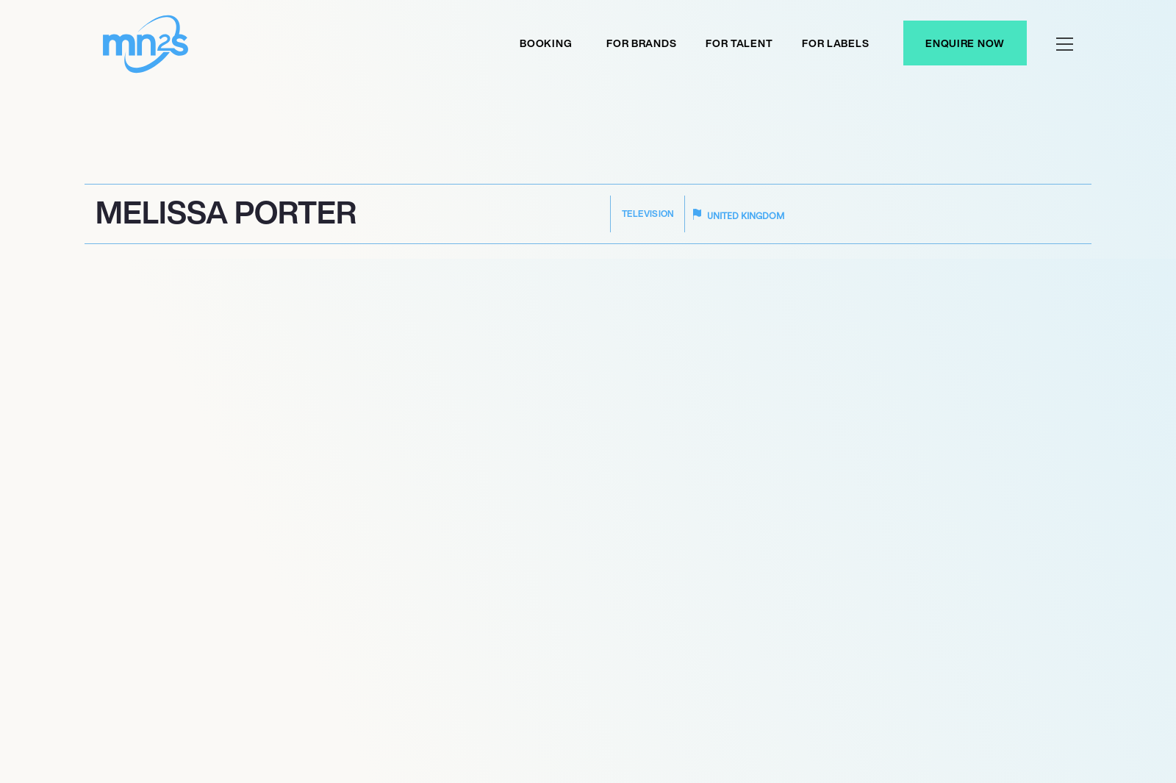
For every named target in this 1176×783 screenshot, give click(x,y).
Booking (546, 43)
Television (648, 213)
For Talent (739, 43)
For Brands (641, 43)
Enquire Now (965, 43)
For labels (835, 43)
